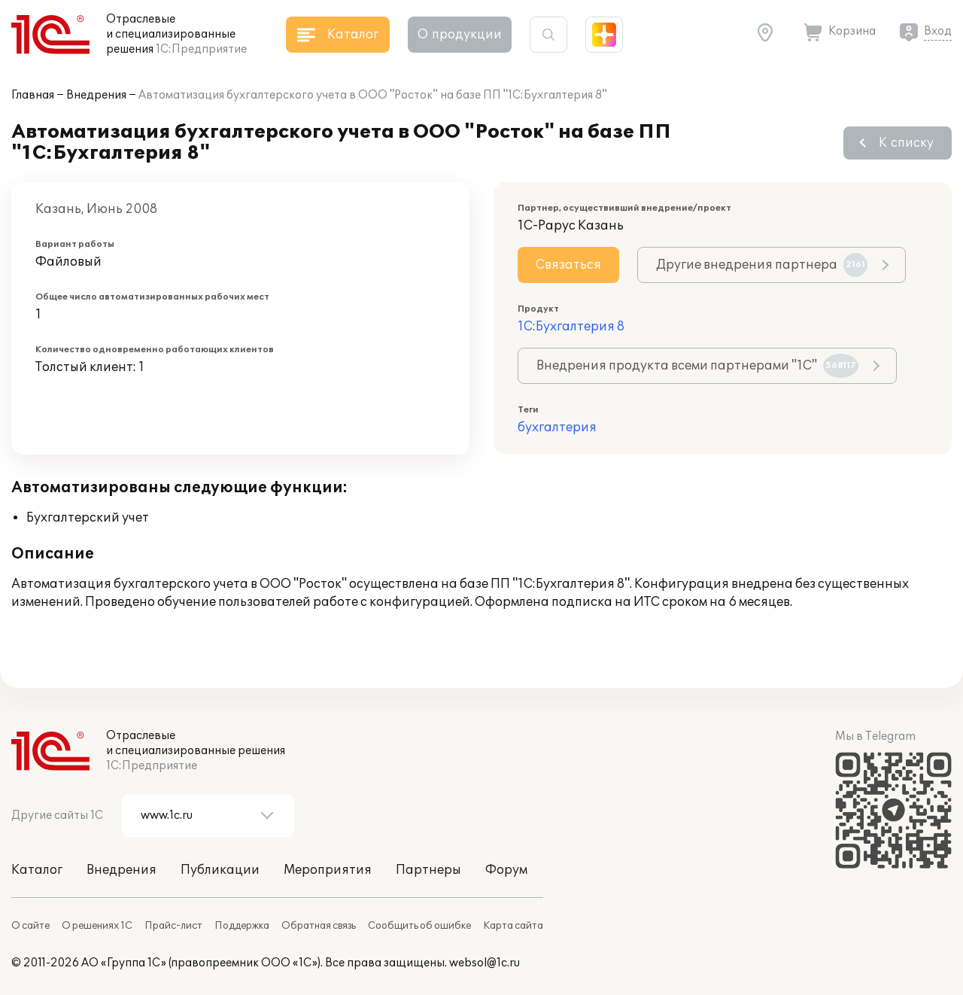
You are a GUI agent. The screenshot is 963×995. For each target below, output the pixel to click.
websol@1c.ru (484, 963)
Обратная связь (318, 926)
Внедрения (96, 95)
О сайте (30, 926)
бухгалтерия (557, 427)
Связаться (568, 264)
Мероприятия (328, 870)
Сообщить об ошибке (419, 926)
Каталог (36, 870)
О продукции (460, 34)
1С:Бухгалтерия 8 (571, 326)
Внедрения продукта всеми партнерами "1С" (697, 366)
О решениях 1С (97, 926)
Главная (32, 95)
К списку (906, 143)
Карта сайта (513, 926)
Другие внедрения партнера (761, 265)
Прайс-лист (173, 926)
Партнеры (428, 870)
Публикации (220, 870)
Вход (938, 31)
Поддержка (241, 926)
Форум (506, 870)
